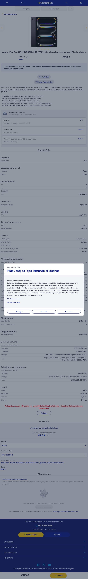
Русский (17, 267)
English (10, 267)
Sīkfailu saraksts (13, 302)
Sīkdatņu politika (13, 299)
